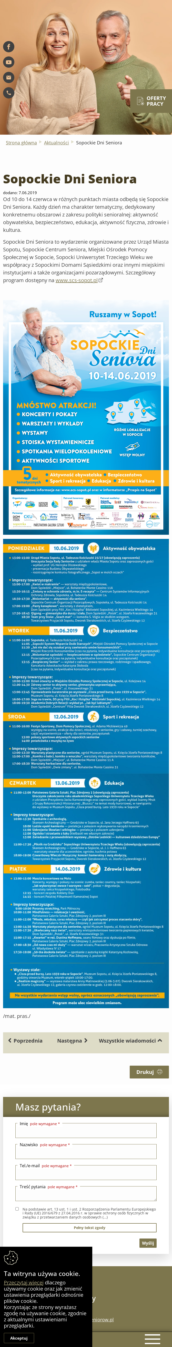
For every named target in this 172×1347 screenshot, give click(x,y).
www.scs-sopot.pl (77, 280)
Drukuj (149, 1071)
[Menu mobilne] (151, 1338)
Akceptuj (19, 1338)
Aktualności (56, 143)
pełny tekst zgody (89, 1227)
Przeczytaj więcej (24, 1282)
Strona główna (21, 143)
